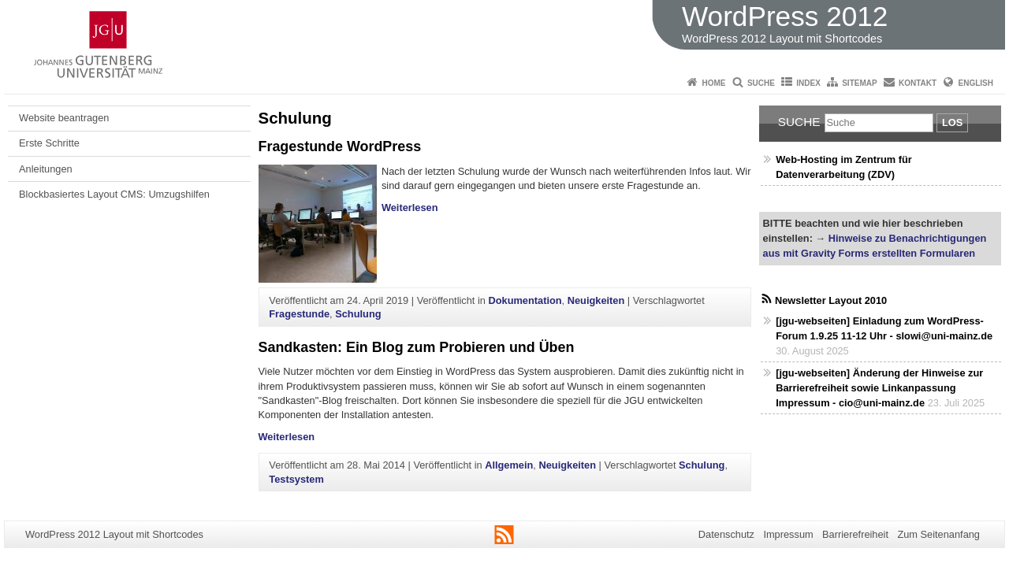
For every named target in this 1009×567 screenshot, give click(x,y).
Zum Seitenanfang (938, 534)
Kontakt (917, 83)
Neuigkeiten (596, 300)
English (976, 83)
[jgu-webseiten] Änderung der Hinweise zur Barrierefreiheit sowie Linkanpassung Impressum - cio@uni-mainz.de (879, 388)
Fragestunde (299, 314)
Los (952, 122)
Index (808, 83)
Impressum (788, 534)
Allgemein (509, 465)
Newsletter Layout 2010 (831, 300)
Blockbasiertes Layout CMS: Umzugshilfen (114, 194)
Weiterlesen (410, 207)
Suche (761, 83)
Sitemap (859, 83)
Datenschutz (726, 534)
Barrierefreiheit (855, 534)
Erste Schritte (49, 143)
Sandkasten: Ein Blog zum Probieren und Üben (417, 347)
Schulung (358, 314)
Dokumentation (524, 300)
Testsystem (296, 479)
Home (714, 83)
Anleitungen (46, 169)
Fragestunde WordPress (340, 146)
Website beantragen (64, 118)
